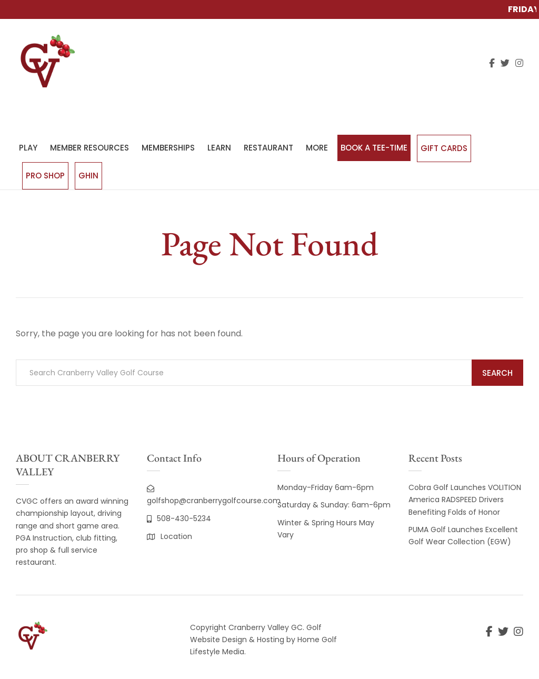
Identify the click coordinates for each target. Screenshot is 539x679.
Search (497, 372)
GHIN (88, 175)
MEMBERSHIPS (168, 147)
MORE (317, 147)
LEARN (219, 147)
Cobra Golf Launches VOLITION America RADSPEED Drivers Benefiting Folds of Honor (464, 499)
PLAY (28, 147)
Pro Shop (45, 175)
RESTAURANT (268, 147)
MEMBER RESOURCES (89, 147)
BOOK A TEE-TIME (374, 147)
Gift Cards (444, 148)
